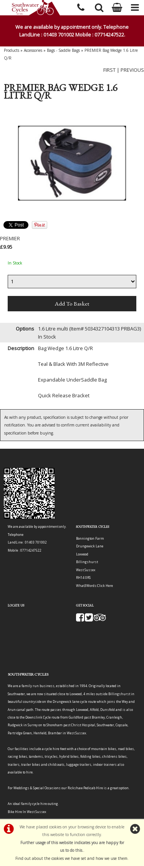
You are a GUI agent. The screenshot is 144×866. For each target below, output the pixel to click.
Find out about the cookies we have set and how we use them (71, 858)
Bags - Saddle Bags (63, 50)
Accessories (33, 50)
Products (11, 50)
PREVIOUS (132, 69)
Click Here (105, 585)
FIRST (109, 69)
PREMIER (10, 238)
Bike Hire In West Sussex (27, 812)
